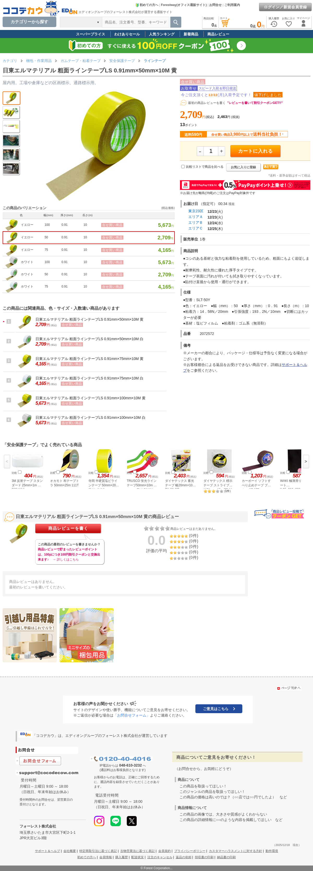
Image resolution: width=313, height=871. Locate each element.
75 (46, 250)
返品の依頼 (183, 857)
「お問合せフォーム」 (131, 715)
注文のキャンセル (159, 857)
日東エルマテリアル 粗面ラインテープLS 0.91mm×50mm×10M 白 (89, 339)
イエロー (27, 225)
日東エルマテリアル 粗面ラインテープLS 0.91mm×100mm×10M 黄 (90, 398)
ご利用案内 (232, 5)
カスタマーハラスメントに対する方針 (235, 851)
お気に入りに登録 (243, 167)
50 (46, 237)
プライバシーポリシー (190, 851)
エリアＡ (195, 217)
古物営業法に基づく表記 (137, 851)
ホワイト (27, 262)
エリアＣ (195, 228)
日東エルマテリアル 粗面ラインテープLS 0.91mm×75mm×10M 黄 (89, 359)
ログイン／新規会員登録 (285, 7)
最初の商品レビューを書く (207, 103)
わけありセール (127, 34)
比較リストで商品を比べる (205, 167)
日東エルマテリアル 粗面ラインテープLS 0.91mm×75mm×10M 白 (89, 378)
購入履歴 (121, 857)
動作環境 (272, 851)
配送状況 (137, 857)
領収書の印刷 (204, 857)
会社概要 (69, 851)
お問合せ (215, 5)
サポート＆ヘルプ (47, 851)
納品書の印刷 (226, 857)
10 (85, 225)
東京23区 (195, 211)
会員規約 (164, 851)
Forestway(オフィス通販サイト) (184, 5)
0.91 (65, 225)
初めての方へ (146, 5)
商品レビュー (218, 34)
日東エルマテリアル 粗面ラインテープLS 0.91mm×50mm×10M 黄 (89, 319)
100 (47, 225)
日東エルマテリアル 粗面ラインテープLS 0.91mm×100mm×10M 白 (90, 417)
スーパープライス (90, 34)
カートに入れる (255, 151)
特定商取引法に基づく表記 (98, 851)
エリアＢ (195, 222)
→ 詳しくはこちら (66, 559)
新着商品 (191, 34)
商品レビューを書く (68, 528)
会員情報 (105, 857)
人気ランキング (161, 34)
